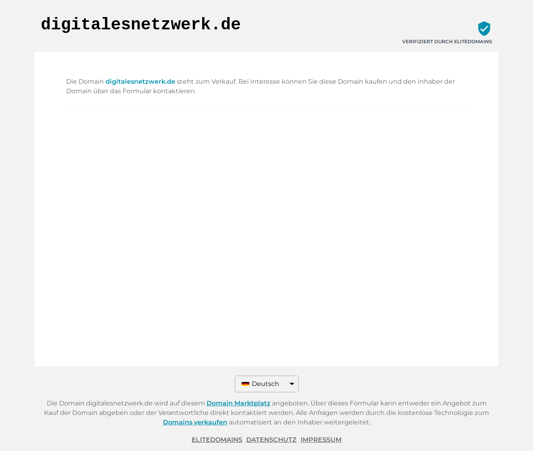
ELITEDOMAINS (217, 439)
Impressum (321, 439)
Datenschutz (271, 439)
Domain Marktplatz (238, 403)
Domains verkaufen (195, 422)
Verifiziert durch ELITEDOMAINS (447, 41)
